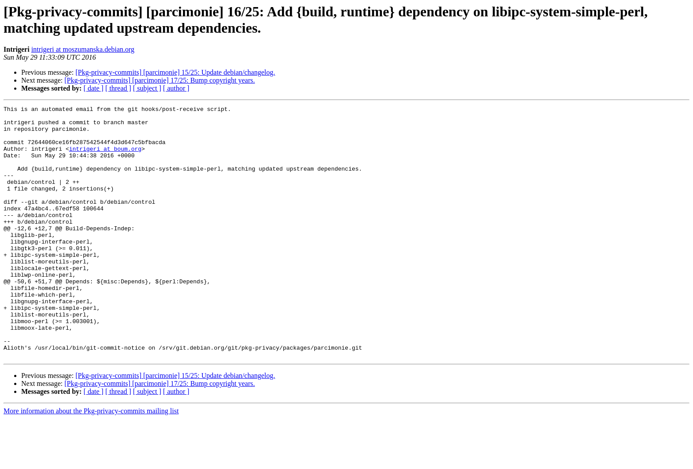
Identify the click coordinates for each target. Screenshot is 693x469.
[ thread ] (118, 88)
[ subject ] (147, 88)
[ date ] (93, 88)
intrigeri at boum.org (105, 158)
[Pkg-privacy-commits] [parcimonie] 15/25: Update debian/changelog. (175, 72)
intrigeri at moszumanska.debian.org (82, 49)
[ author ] (176, 88)
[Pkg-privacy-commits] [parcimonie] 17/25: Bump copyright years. (160, 80)
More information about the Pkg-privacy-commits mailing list (91, 461)
